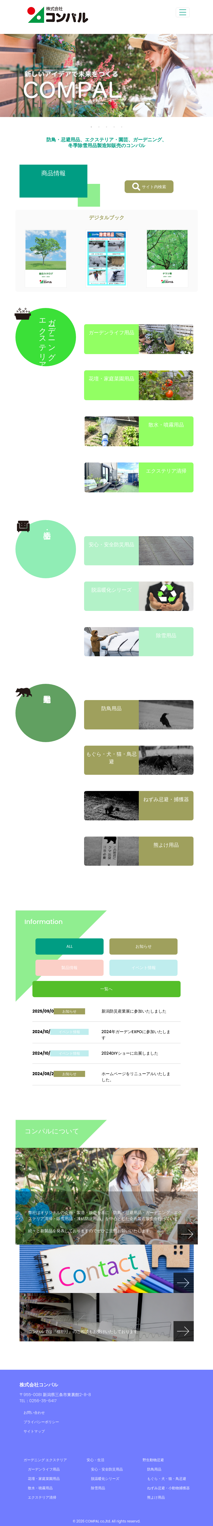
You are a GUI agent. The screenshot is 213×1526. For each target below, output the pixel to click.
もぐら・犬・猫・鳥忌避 (166, 1478)
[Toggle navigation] (183, 12)
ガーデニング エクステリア (45, 1459)
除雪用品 (98, 1488)
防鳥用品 (154, 1469)
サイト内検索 (149, 187)
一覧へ (106, 989)
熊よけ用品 (156, 1497)
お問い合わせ (34, 1412)
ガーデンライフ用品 (44, 1469)
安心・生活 (95, 1459)
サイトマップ (34, 1431)
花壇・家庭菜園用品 (44, 1478)
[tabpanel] (106, 75)
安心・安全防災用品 (107, 1469)
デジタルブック (106, 217)
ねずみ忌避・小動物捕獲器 (168, 1488)
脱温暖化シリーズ (105, 1478)
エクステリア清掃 (42, 1497)
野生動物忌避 (153, 1459)
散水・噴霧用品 (40, 1488)
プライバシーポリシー (41, 1421)
